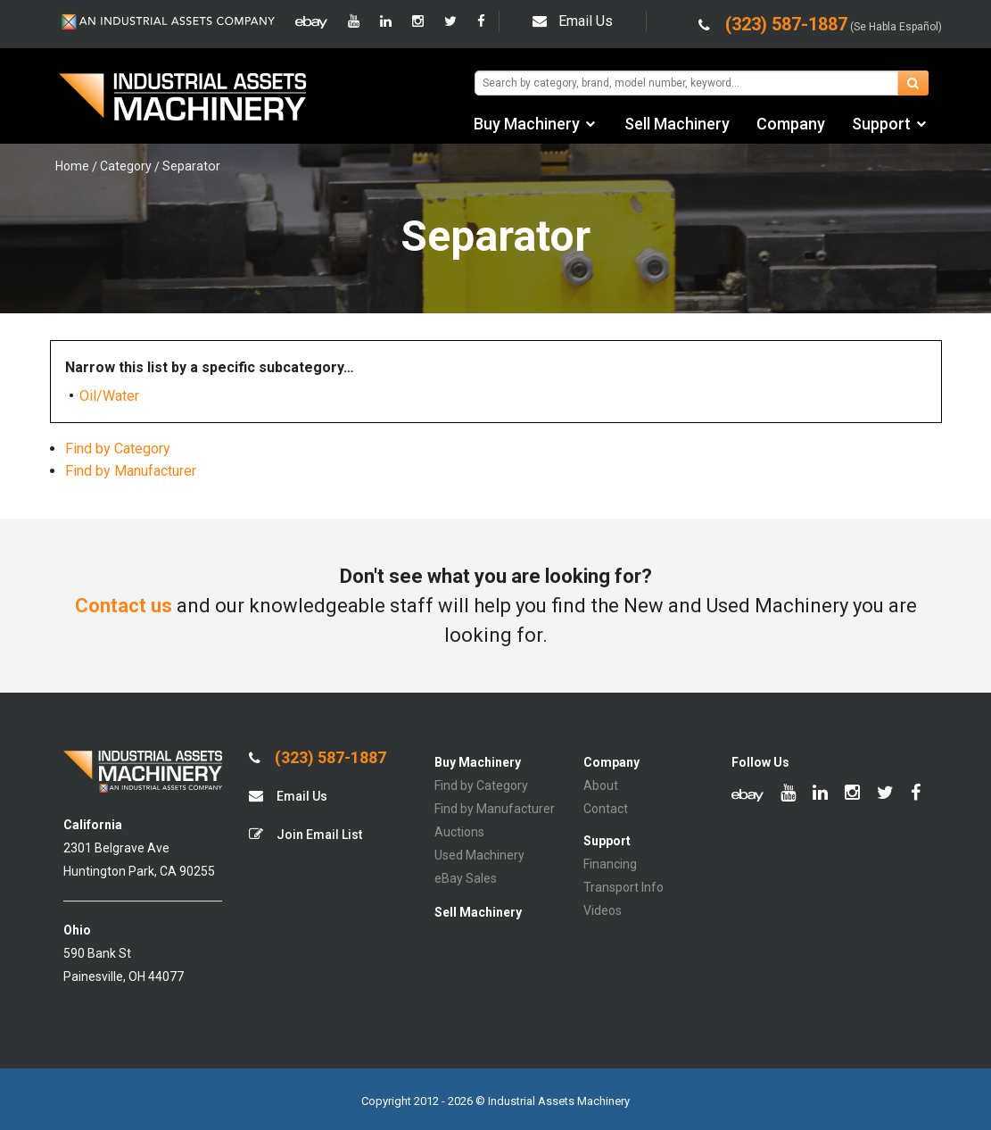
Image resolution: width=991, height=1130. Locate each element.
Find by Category (117, 448)
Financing (610, 864)
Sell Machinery (677, 123)
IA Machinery (183, 99)
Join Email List (305, 834)
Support (881, 123)
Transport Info (623, 887)
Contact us (123, 605)
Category (126, 166)
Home (72, 166)
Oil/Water (109, 395)
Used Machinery (479, 855)
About (600, 785)
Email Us (573, 20)
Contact (605, 809)
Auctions (459, 832)
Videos (602, 910)
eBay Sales (465, 878)
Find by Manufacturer (130, 470)
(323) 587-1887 (317, 758)
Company (790, 123)
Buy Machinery (527, 123)
